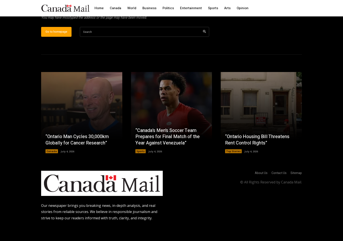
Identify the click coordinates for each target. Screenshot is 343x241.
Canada (52, 165)
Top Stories (233, 165)
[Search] (204, 46)
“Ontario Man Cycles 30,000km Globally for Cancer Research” (78, 154)
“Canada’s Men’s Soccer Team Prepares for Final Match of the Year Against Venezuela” (169, 150)
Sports (140, 165)
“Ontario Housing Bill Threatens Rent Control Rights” (258, 154)
